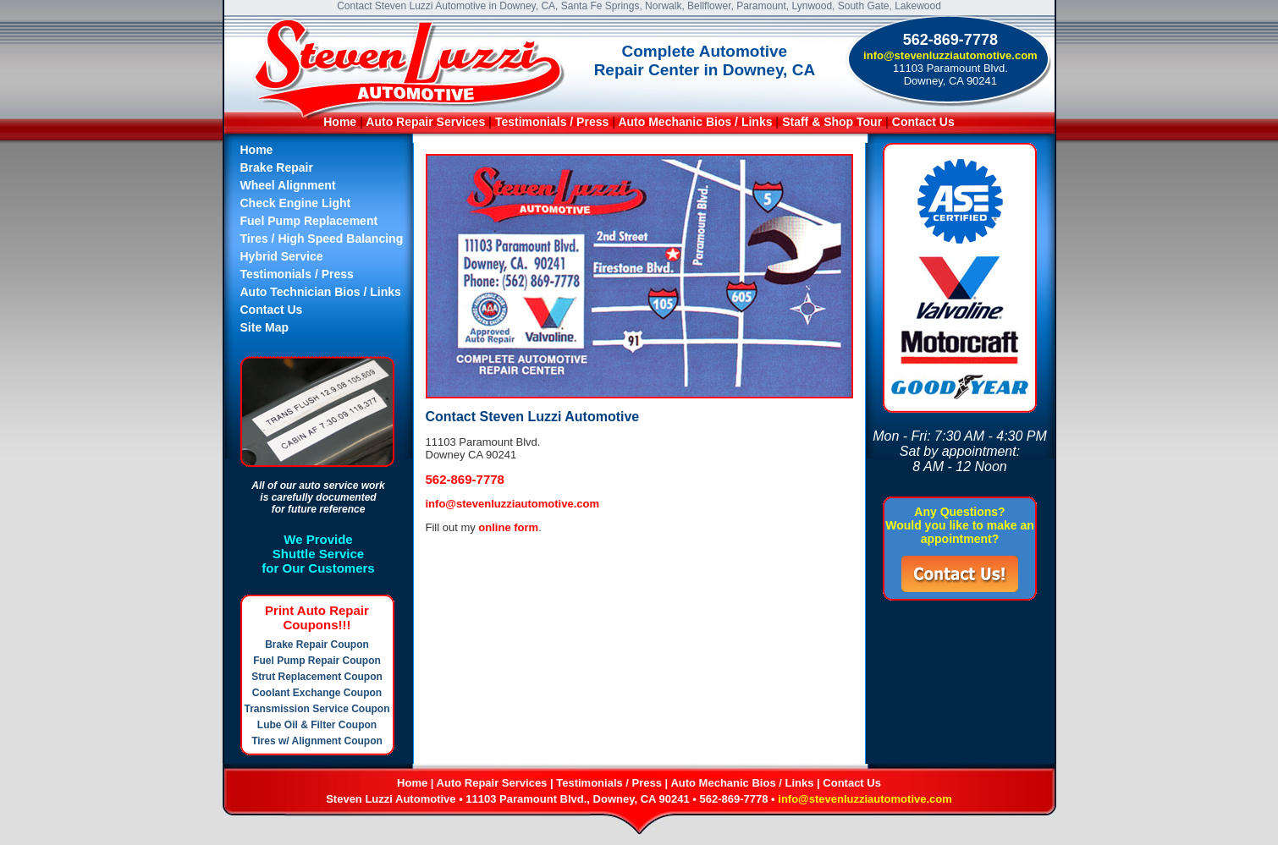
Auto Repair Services (425, 122)
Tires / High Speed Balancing (322, 238)
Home (339, 122)
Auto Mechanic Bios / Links (695, 122)
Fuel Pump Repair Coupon (317, 661)
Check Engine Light (295, 203)
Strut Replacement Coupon (317, 677)
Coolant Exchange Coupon (317, 693)
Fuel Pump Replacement (309, 221)
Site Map (264, 327)
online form (508, 527)
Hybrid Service (281, 256)
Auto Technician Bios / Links (320, 292)
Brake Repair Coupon (317, 644)
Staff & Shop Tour (833, 122)
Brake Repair (276, 167)
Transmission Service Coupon (316, 709)
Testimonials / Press (552, 122)
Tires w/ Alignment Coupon (317, 741)
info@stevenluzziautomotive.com (950, 55)
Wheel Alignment (288, 185)
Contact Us (923, 122)
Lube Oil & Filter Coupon (317, 725)
